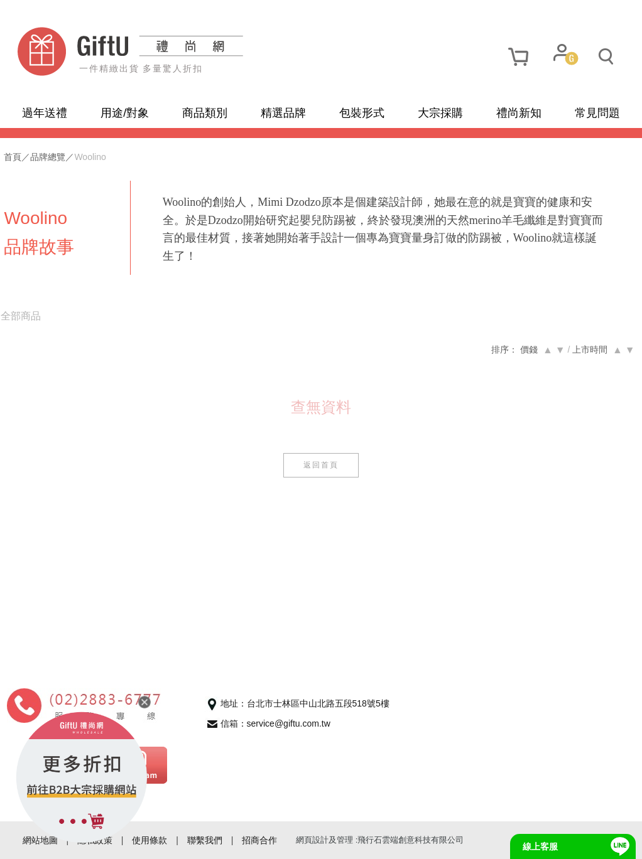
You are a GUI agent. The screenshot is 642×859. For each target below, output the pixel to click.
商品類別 (204, 113)
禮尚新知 (518, 113)
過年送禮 (44, 113)
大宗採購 (440, 113)
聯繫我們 (204, 840)
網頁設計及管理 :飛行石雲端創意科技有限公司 (380, 840)
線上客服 (540, 846)
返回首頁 (321, 465)
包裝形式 (361, 113)
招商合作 (259, 840)
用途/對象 (125, 113)
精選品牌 (283, 113)
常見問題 (597, 113)
